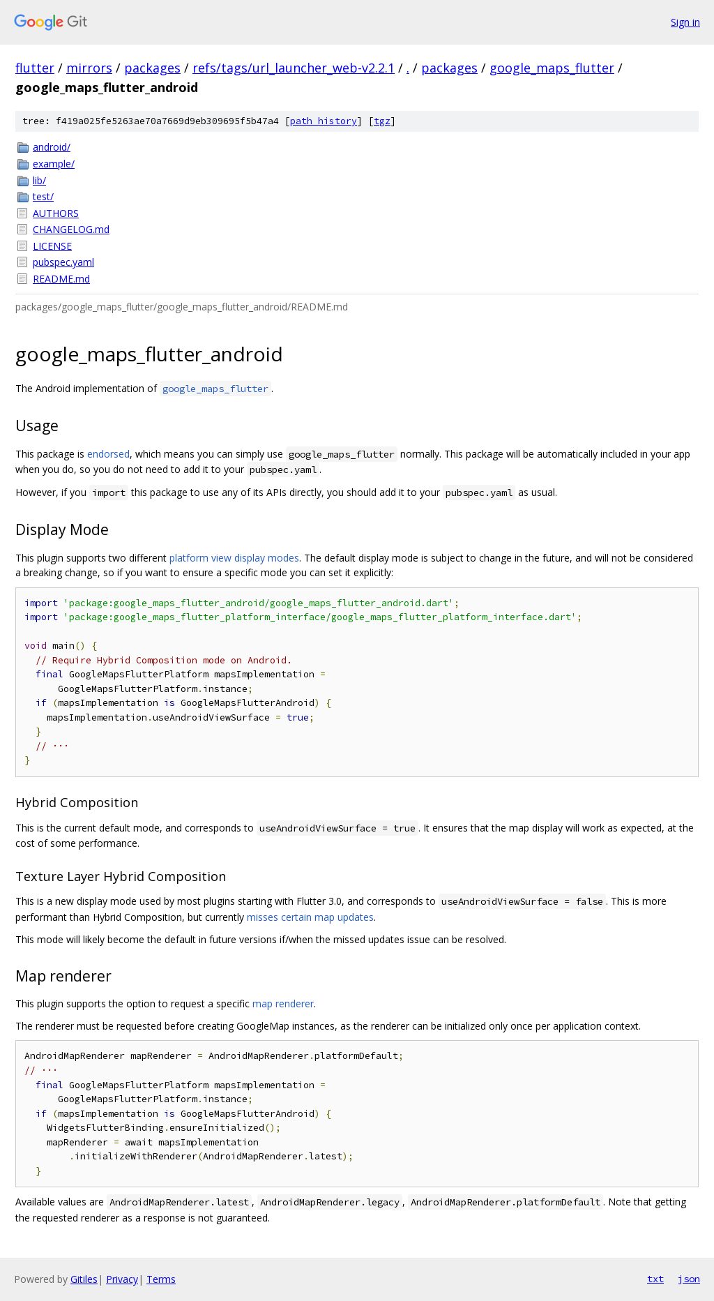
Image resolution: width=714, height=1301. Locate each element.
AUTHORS (56, 213)
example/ (54, 163)
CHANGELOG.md (71, 229)
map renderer (283, 1003)
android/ (51, 146)
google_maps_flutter (551, 67)
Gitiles (84, 1279)
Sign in (685, 22)
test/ (43, 196)
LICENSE (52, 246)
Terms (161, 1279)
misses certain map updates (310, 917)
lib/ (39, 180)
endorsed (108, 453)
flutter (34, 67)
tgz (382, 121)
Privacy (122, 1279)
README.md (61, 278)
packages (152, 67)
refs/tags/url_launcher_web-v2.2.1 (293, 67)
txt (655, 1278)
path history (323, 121)
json (689, 1278)
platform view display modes (234, 557)
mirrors (89, 67)
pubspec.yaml (63, 262)
